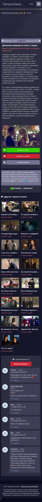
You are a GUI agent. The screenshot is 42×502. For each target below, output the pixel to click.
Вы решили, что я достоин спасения (16, 329)
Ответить (15, 380)
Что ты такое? (7, 348)
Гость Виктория (17, 386)
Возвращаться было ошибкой (13, 310)
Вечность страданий (29, 234)
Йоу (12, 433)
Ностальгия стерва (29, 253)
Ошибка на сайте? (23, 156)
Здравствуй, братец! (29, 329)
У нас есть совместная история (14, 253)
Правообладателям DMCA (29, 486)
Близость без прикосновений (13, 214)
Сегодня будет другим (10, 234)
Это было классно (8, 291)
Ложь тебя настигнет (9, 272)
